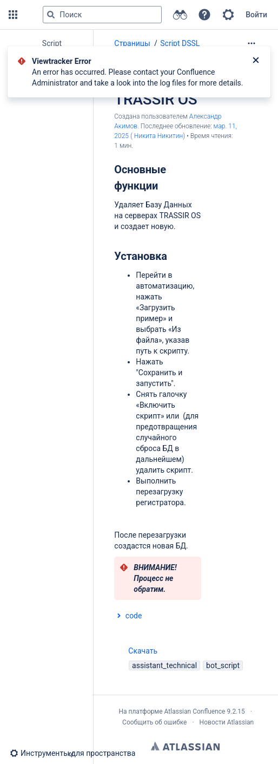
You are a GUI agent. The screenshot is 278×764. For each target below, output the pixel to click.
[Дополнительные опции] (251, 43)
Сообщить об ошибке (154, 722)
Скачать (135, 651)
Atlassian (185, 746)
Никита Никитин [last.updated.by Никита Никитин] (158, 136)
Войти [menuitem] (256, 14)
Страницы (132, 43)
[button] (13, 14)
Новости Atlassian (227, 722)
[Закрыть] (255, 61)
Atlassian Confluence (195, 711)
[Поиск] (51, 14)
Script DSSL (180, 43)
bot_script (223, 665)
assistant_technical (164, 665)
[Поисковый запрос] (102, 14)
